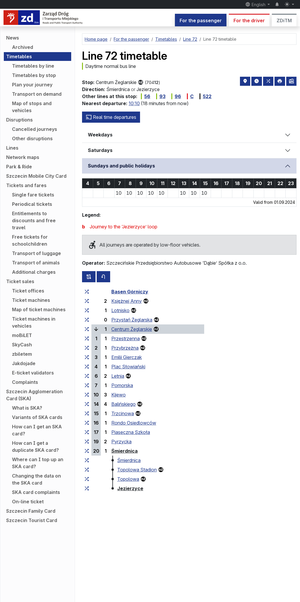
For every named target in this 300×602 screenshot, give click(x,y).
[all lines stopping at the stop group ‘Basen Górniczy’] (87, 292)
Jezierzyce (130, 488)
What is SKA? (27, 408)
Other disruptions (32, 138)
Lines (12, 148)
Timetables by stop (34, 75)
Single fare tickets (33, 195)
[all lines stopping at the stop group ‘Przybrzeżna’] (87, 348)
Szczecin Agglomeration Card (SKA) (34, 395)
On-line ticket (28, 501)
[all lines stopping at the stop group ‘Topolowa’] (87, 479)
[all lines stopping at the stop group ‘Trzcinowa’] (87, 413)
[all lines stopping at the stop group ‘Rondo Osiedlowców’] (87, 423)
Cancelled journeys (34, 129)
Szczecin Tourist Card (31, 520)
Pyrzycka (121, 441)
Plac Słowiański (128, 367)
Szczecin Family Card (30, 511)
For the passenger (201, 20)
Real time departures (111, 117)
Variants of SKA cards (37, 417)
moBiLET (22, 335)
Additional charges (34, 272)
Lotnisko (120, 310)
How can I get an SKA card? (37, 430)
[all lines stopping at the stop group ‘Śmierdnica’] (87, 451)
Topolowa (128, 479)
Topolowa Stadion (137, 470)
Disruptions (19, 120)
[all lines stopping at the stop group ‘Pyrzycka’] (87, 441)
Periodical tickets (32, 204)
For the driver (249, 20)
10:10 (134, 103)
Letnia (117, 376)
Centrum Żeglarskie (131, 329)
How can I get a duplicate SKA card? (35, 446)
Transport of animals (36, 263)
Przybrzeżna (125, 348)
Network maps (22, 157)
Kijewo (118, 395)
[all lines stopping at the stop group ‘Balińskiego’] (87, 404)
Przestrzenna (125, 338)
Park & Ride (19, 167)
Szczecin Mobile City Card (36, 176)
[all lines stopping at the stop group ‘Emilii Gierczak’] (87, 357)
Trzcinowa (122, 413)
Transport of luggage (36, 253)
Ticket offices (28, 291)
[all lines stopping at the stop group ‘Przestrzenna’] (87, 338)
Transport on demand (37, 94)
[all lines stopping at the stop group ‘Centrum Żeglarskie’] (87, 329)
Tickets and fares (26, 185)
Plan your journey (32, 85)
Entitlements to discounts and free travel (34, 220)
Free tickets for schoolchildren (30, 240)
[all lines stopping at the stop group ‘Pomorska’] (87, 385)
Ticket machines (31, 300)
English (256, 4)
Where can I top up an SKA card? (37, 462)
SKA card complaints (36, 492)
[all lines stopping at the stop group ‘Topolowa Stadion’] (87, 470)
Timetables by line (33, 66)
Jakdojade (23, 363)
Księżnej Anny (126, 301)
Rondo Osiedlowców (133, 423)
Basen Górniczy (129, 292)
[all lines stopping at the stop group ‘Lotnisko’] (87, 310)
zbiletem (22, 354)
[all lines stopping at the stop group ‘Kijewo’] (87, 395)
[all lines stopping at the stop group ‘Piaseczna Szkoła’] (87, 432)
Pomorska (122, 385)
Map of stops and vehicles (32, 106)
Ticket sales (20, 281)
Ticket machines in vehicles (33, 322)
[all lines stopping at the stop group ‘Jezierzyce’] (87, 488)
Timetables (19, 56)
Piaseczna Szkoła (130, 432)
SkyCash (22, 345)
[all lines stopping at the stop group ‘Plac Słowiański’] (87, 367)
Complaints (25, 382)
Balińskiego (123, 404)
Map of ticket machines (39, 309)
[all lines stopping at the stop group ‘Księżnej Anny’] (87, 301)
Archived (22, 47)
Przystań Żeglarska (131, 320)
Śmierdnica (124, 451)
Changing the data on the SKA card (36, 479)
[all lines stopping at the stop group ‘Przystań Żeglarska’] (87, 320)
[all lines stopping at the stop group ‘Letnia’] (87, 376)
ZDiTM (284, 20)
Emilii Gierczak (126, 357)
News (12, 38)
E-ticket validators (33, 373)
